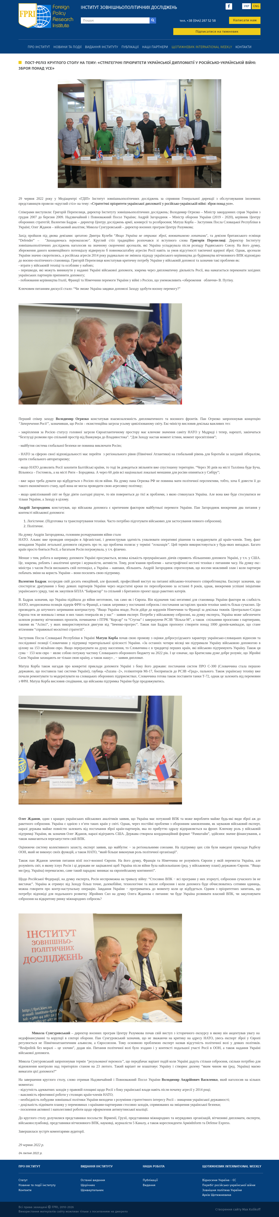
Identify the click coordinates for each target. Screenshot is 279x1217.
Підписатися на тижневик (217, 31)
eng (256, 6)
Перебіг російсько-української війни (228, 1185)
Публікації (130, 47)
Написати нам (245, 20)
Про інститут (39, 47)
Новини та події (67, 47)
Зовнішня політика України (222, 1190)
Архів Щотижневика (216, 1195)
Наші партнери (155, 47)
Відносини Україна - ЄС (219, 1180)
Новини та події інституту (37, 1185)
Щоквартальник (92, 1190)
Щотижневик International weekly (202, 47)
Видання (149, 1185)
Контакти (243, 47)
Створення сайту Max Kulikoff (237, 1209)
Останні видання (93, 1180)
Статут (23, 1180)
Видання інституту (101, 47)
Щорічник (88, 1185)
